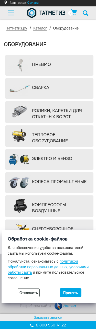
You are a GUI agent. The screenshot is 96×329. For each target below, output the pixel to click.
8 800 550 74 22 (51, 325)
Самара (33, 3)
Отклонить (28, 293)
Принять (70, 293)
